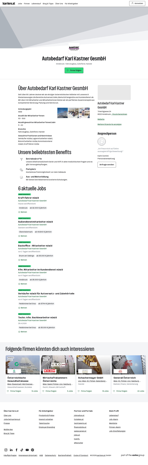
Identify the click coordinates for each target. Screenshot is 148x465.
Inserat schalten (46, 419)
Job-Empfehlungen (117, 431)
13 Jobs (35, 391)
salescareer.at (80, 431)
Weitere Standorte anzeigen (110, 124)
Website (101, 119)
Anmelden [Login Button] (137, 3)
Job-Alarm (113, 419)
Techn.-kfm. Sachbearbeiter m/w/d (37, 317)
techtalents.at (80, 423)
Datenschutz (50, 455)
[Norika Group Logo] (132, 455)
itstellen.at (79, 419)
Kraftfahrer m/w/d (28, 197)
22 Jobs (140, 391)
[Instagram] (6, 449)
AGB (41, 455)
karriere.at (101, 455)
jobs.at (77, 435)
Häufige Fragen (10, 455)
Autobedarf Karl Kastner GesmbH (74, 58)
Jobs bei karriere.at (12, 419)
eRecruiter (78, 443)
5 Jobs (70, 391)
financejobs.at (80, 427)
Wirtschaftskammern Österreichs (55, 379)
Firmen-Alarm (115, 427)
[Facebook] (16, 449)
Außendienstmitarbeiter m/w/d (35, 221)
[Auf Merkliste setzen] (22, 212)
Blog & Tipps (9, 433)
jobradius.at (79, 415)
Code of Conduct (81, 455)
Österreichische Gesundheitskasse (17, 379)
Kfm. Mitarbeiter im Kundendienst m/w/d (40, 269)
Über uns (7, 415)
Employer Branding (47, 427)
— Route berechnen (119, 114)
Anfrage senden (107, 165)
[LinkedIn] (11, 449)
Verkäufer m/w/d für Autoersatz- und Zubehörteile (46, 293)
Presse (7, 423)
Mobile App (8, 429)
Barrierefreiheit (64, 455)
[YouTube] (27, 449)
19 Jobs (105, 391)
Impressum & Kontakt (28, 455)
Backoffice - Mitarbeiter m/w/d (35, 245)
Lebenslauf (114, 415)
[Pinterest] (32, 449)
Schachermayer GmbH (90, 377)
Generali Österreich (125, 377)
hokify (77, 439)
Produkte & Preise (46, 415)
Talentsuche (44, 423)
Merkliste (113, 423)
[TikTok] (22, 449)
